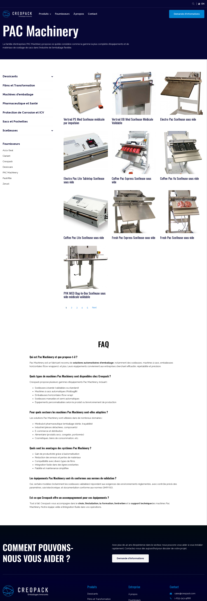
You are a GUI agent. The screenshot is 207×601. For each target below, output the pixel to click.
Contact (92, 13)
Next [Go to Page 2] (94, 307)
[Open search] (193, 4)
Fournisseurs (62, 13)
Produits (45, 13)
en (202, 3)
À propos (79, 13)
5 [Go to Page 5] (87, 307)
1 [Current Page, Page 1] (66, 307)
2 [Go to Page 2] (71, 307)
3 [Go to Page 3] (76, 307)
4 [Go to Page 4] (82, 307)
